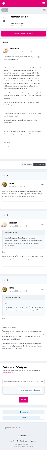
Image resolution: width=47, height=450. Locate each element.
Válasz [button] (23, 400)
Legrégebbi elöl (39, 164)
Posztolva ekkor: (21, 52)
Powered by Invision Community (23, 446)
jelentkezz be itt (8, 373)
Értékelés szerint (27, 164)
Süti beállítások (23, 436)
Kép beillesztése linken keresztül (30, 390)
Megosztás (23, 412)
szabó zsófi (14, 23)
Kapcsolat (33, 441)
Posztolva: (18, 186)
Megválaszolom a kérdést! (23, 34)
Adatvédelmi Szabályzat (19, 441)
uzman (11, 183)
